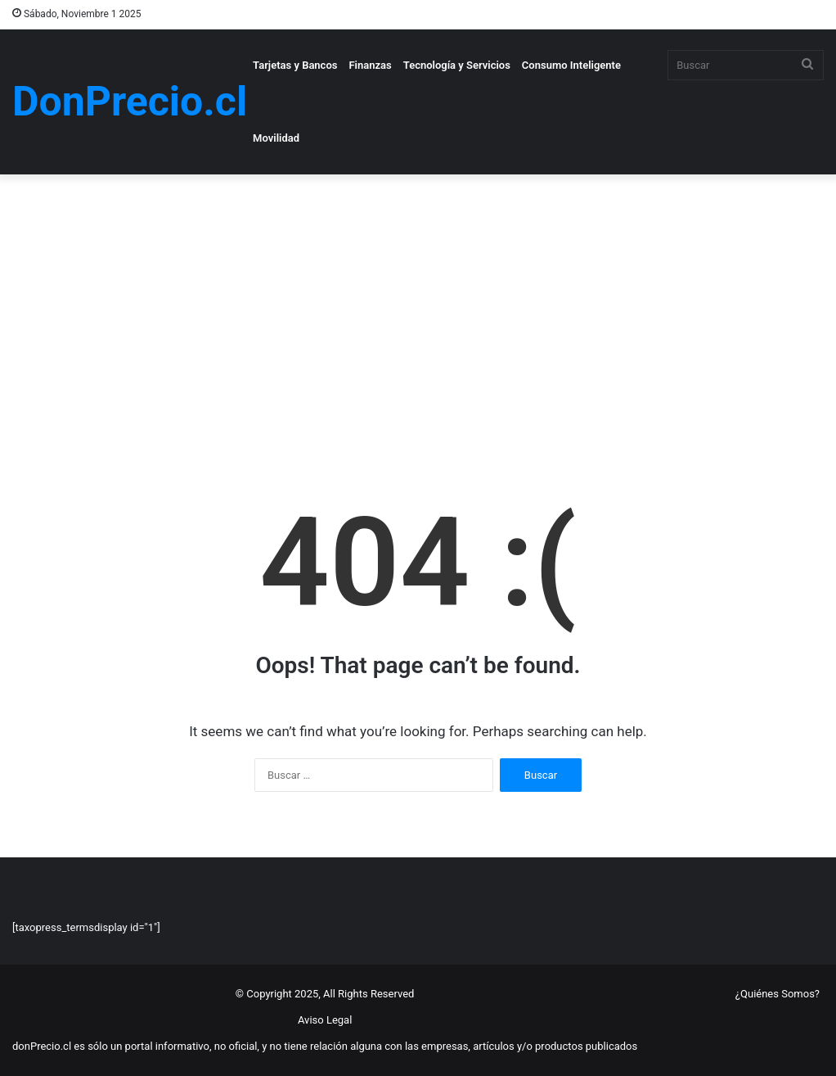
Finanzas (369, 65)
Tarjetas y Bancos (295, 65)
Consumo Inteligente (571, 65)
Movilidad (276, 138)
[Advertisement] (418, 313)
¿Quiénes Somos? (777, 994)
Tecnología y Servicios (456, 65)
